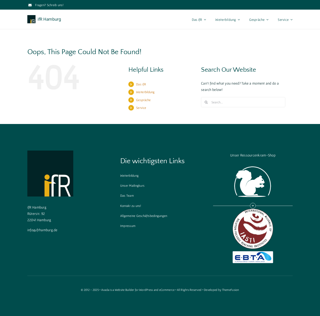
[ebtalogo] (252, 253)
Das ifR (141, 84)
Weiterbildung (145, 92)
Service (141, 107)
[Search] (206, 102)
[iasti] (252, 210)
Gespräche (143, 100)
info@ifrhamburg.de (42, 230)
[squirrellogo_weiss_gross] (252, 164)
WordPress (146, 289)
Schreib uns (55, 5)
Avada (105, 289)
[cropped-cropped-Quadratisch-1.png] (50, 152)
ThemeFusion (230, 289)
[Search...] (243, 102)
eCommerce (166, 289)
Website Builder (124, 289)
